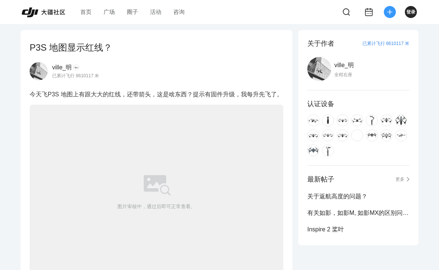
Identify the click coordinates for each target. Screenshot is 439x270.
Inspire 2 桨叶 (325, 229)
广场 (109, 12)
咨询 (179, 12)
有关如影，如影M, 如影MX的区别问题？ (358, 213)
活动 (155, 12)
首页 (86, 12)
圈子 (132, 12)
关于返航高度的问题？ (337, 196)
